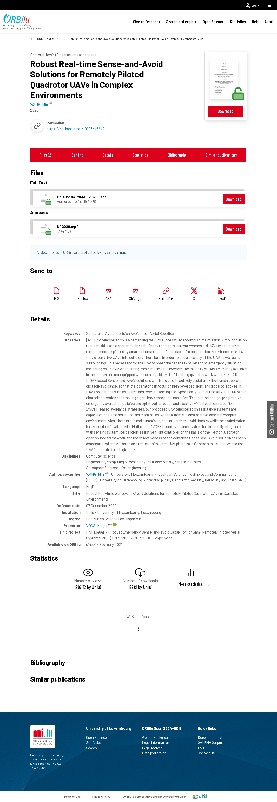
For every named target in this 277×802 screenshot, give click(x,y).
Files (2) (46, 154)
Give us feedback (146, 21)
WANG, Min (97, 474)
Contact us (208, 753)
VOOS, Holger (99, 525)
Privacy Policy (101, 796)
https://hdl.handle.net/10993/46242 (76, 128)
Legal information (157, 742)
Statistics (238, 21)
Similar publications (221, 154)
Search (93, 748)
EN (269, 5)
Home (50, 38)
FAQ (203, 748)
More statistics (191, 584)
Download (225, 111)
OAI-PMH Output (212, 742)
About (269, 21)
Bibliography (176, 154)
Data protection (156, 753)
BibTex (82, 298)
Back (40, 38)
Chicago (135, 298)
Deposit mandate (213, 737)
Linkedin (221, 298)
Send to (77, 154)
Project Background (159, 737)
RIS (56, 298)
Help (255, 21)
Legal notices (154, 748)
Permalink (166, 298)
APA (108, 298)
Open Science (213, 21)
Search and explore (181, 21)
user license (114, 252)
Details (108, 154)
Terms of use (72, 796)
